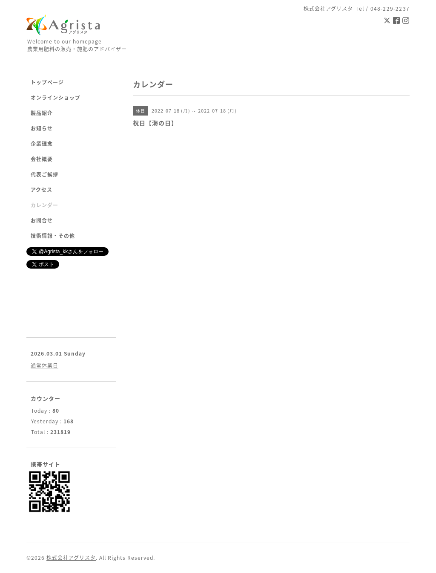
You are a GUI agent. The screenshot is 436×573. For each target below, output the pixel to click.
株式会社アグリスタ (71, 557)
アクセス (41, 190)
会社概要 (42, 159)
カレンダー (44, 205)
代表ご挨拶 (44, 174)
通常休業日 (44, 365)
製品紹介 (42, 113)
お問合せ (42, 220)
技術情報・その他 (53, 236)
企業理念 (42, 144)
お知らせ (42, 128)
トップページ (47, 82)
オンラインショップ (55, 97)
